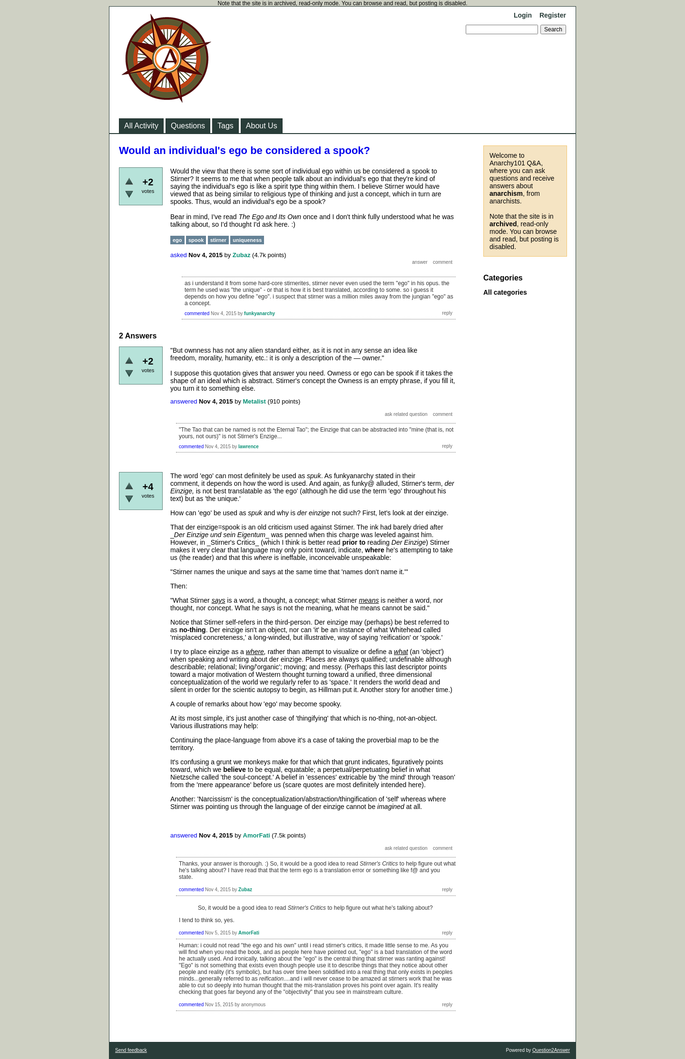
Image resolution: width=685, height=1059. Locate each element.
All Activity (141, 126)
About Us (261, 126)
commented (197, 313)
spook (196, 240)
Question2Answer (551, 1050)
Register (552, 15)
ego (177, 240)
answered (183, 401)
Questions (188, 126)
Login (523, 15)
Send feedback (131, 1050)
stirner (218, 240)
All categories (505, 292)
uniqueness (247, 240)
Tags (225, 126)
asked (178, 255)
